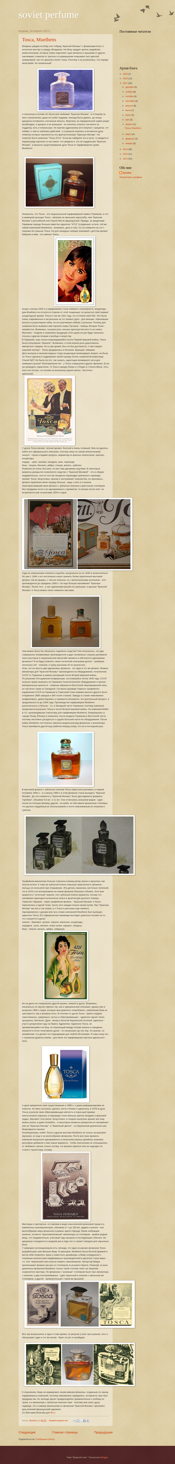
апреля (129, 124)
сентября (130, 101)
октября (129, 96)
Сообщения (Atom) (45, 1439)
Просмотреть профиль (130, 177)
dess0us (127, 173)
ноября (129, 91)
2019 (125, 74)
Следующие (27, 1432)
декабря (129, 87)
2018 (125, 78)
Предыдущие (103, 1432)
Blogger (104, 1457)
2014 (125, 158)
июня (128, 115)
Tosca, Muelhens (39, 39)
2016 (125, 149)
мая (127, 119)
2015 (125, 154)
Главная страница (65, 1432)
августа (129, 105)
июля (128, 110)
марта (128, 134)
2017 (125, 83)
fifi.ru (52, 1412)
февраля (130, 138)
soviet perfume (49, 14)
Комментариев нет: (59, 1420)
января (129, 143)
